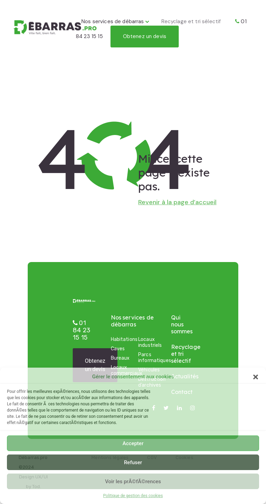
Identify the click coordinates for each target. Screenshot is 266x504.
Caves (118, 349)
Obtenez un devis (144, 36)
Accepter (133, 443)
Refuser (133, 462)
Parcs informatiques (147, 357)
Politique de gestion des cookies (133, 495)
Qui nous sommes (182, 324)
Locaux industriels (147, 342)
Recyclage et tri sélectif (191, 21)
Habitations (119, 339)
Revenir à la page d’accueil (177, 202)
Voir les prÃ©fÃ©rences (133, 481)
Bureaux (119, 358)
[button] (255, 376)
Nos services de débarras (112, 21)
